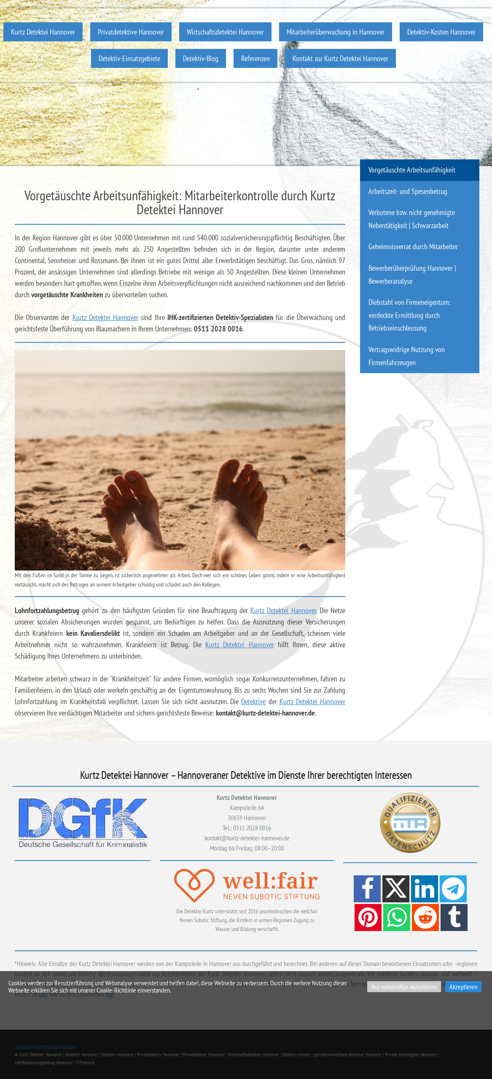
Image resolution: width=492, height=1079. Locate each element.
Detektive (253, 701)
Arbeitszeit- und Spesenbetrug (407, 191)
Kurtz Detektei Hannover (43, 32)
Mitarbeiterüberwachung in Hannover (335, 32)
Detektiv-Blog (200, 58)
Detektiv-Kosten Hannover (441, 32)
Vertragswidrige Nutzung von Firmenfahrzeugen (406, 355)
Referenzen (255, 58)
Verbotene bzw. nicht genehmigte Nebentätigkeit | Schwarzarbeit (411, 218)
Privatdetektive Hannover (131, 32)
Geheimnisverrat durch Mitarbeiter (413, 246)
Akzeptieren (463, 986)
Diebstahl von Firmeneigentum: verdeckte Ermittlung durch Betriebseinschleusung (409, 315)
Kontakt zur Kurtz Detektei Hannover (340, 58)
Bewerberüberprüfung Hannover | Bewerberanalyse (412, 274)
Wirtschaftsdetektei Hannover (225, 32)
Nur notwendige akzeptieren (404, 986)
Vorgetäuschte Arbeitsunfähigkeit (411, 170)
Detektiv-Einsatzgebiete (129, 58)
